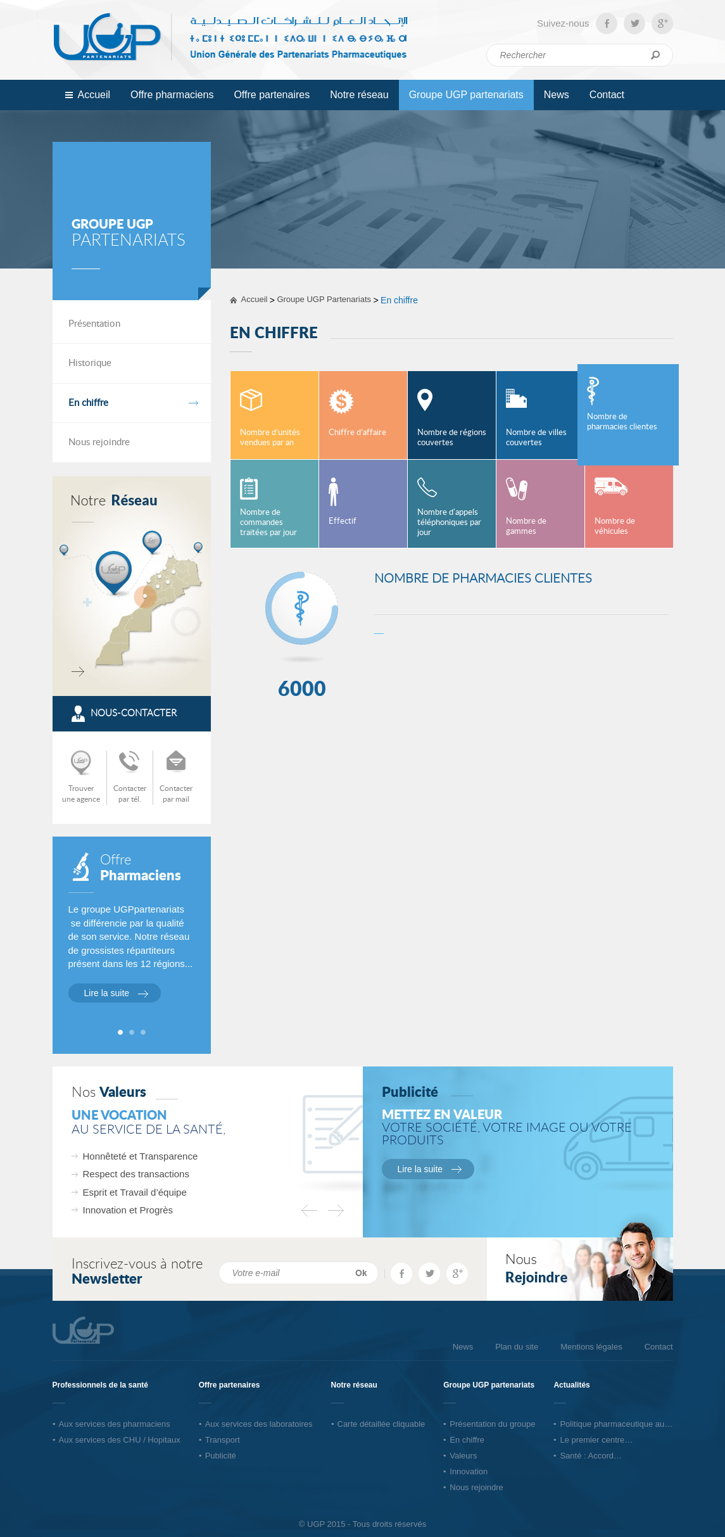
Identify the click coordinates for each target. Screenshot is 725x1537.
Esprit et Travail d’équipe (135, 1192)
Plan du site (516, 1346)
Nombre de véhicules (615, 526)
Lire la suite (107, 993)
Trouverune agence (81, 794)
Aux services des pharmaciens (114, 1424)
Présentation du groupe (492, 1424)
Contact (606, 94)
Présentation (94, 324)
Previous (309, 1211)
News (556, 94)
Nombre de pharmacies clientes (622, 422)
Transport (222, 1440)
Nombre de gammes (526, 526)
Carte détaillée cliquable (381, 1424)
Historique (89, 363)
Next (336, 1211)
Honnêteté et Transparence (140, 1156)
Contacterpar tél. (129, 794)
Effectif (342, 521)
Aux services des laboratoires (259, 1424)
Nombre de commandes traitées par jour (268, 523)
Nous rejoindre (99, 442)
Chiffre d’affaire (357, 433)
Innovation (469, 1471)
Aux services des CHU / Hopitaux (119, 1440)
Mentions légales (591, 1346)
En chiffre (88, 403)
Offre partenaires (268, 93)
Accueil (94, 94)
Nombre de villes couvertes (536, 438)
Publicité (220, 1455)
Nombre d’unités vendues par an (270, 438)
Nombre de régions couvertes (451, 438)
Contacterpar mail (176, 794)
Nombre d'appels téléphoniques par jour (449, 523)
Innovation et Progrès (128, 1210)
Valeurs (463, 1455)
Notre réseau (359, 94)
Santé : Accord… (591, 1455)
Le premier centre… (596, 1440)
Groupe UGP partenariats (462, 93)
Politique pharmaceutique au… (616, 1424)
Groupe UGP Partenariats (324, 299)
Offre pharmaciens (168, 93)
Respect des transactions (136, 1173)
